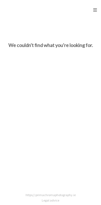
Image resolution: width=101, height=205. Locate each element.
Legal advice (50, 200)
